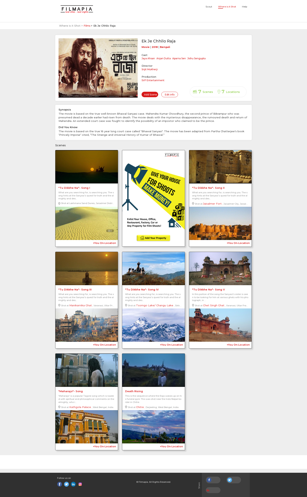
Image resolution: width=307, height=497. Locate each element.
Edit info (170, 94)
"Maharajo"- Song (70, 391)
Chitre (140, 407)
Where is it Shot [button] (227, 6)
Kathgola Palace (80, 407)
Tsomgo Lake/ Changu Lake (154, 305)
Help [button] (244, 6)
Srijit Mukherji (150, 69)
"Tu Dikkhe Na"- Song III (75, 289)
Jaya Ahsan (148, 58)
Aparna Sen (179, 58)
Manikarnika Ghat (80, 305)
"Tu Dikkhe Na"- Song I (74, 187)
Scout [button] (209, 6)
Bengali (165, 47)
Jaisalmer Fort (212, 203)
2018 (155, 47)
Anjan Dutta (163, 58)
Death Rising (134, 391)
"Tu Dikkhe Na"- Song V (208, 289)
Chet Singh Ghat (213, 305)
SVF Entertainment (153, 80)
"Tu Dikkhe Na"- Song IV (142, 289)
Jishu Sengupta (196, 58)
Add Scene (150, 94)
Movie (146, 47)
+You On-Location (104, 243)
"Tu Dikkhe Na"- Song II (208, 187)
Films (87, 25)
